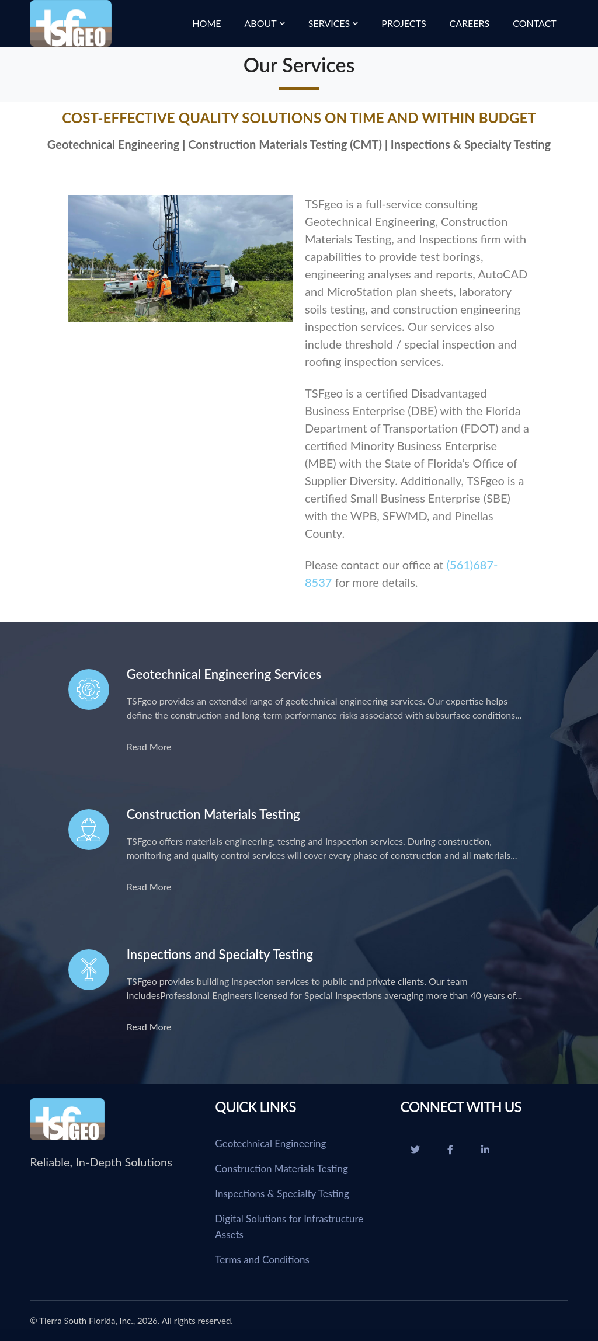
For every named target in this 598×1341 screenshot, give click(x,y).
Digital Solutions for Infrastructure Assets (289, 1227)
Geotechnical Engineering (270, 1143)
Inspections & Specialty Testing (282, 1193)
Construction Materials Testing (281, 1168)
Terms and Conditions (262, 1259)
